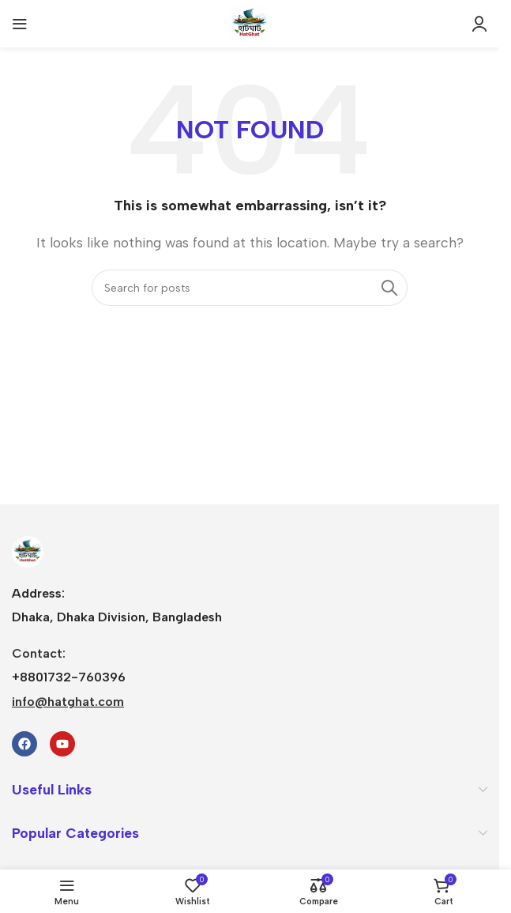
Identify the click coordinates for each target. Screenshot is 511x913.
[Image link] (27, 550)
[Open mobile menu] (20, 24)
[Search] (250, 288)
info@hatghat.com (68, 701)
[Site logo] (249, 22)
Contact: (39, 653)
